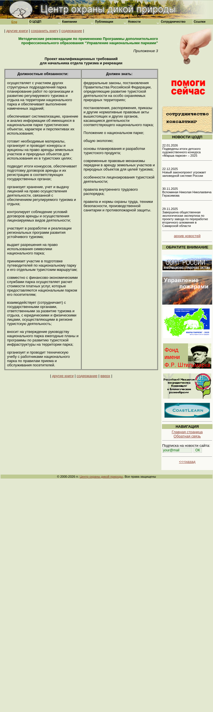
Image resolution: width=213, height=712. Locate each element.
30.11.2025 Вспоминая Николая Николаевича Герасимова (187, 192)
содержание (71, 31)
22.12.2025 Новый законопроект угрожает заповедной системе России (184, 172)
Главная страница (187, 432)
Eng (14, 22)
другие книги (17, 31)
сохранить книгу (44, 31)
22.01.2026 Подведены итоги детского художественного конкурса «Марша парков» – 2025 (181, 150)
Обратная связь (187, 436)
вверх (105, 376)
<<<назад (187, 462)
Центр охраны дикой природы (101, 476)
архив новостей (187, 236)
